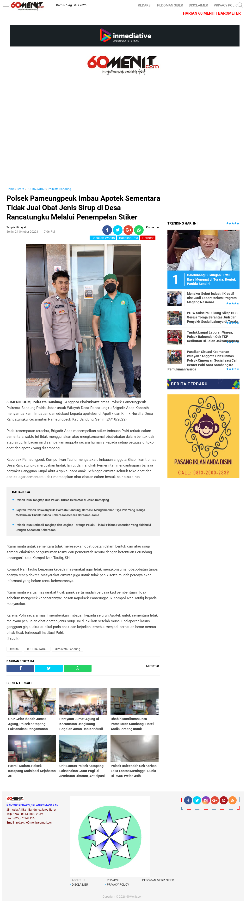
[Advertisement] (83, 136)
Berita (20, 189)
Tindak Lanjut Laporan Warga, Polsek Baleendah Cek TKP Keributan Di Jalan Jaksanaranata (213, 336)
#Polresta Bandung (67, 649)
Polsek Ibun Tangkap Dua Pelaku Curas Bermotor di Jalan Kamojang (62, 500)
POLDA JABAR (36, 189)
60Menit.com (134, 896)
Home (10, 189)
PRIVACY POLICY (227, 5)
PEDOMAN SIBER (170, 5)
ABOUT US (78, 880)
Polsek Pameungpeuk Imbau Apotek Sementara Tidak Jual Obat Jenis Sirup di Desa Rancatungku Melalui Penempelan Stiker (83, 207)
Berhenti (147, 238)
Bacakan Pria (128, 238)
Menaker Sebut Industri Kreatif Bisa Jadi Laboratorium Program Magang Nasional (212, 298)
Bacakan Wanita (103, 238)
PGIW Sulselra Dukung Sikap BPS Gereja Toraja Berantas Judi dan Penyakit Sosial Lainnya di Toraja (212, 317)
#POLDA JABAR (37, 649)
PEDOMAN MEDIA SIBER (158, 880)
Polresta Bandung (59, 189)
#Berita (14, 649)
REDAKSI (144, 5)
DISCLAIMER (198, 5)
